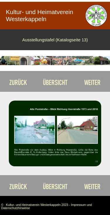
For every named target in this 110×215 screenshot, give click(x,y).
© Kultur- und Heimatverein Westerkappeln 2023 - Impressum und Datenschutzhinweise (46, 206)
